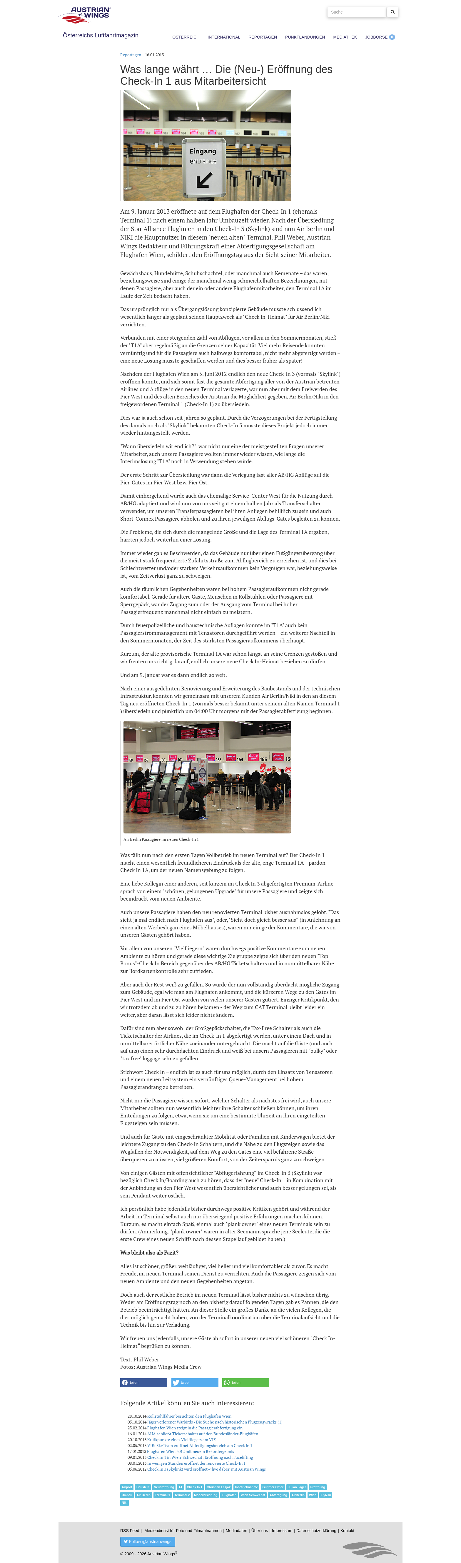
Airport (127, 1487)
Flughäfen (229, 1495)
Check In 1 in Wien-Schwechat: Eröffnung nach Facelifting (200, 1457)
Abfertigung (278, 1495)
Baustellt (142, 1487)
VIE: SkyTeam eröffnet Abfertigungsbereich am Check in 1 (199, 1445)
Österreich (186, 37)
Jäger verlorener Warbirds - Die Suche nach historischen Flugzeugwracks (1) (215, 1422)
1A (180, 1487)
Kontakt (347, 1530)
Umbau (127, 1495)
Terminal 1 (162, 1495)
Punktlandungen (305, 37)
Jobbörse (376, 37)
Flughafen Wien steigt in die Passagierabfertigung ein (195, 1428)
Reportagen (262, 37)
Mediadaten (236, 1530)
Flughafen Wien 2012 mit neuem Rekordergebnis (190, 1451)
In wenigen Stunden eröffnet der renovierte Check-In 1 (196, 1463)
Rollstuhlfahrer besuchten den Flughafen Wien (189, 1416)
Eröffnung (317, 1487)
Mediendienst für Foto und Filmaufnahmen (183, 1530)
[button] (143, 1382)
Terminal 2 (182, 1495)
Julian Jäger (297, 1487)
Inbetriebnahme (246, 1487)
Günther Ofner (272, 1487)
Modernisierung (205, 1495)
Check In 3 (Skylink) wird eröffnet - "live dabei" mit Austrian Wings (206, 1469)
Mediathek (345, 37)
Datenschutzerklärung (316, 1530)
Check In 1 (195, 1487)
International (224, 37)
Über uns (259, 1530)
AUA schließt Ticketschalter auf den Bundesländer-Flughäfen (202, 1433)
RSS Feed (129, 1530)
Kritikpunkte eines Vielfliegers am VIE (181, 1439)
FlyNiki (326, 1495)
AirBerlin (298, 1495)
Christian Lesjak (218, 1487)
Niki (124, 1502)
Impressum (282, 1530)
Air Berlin (144, 1495)
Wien (312, 1495)
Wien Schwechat (253, 1495)
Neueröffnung (164, 1487)
